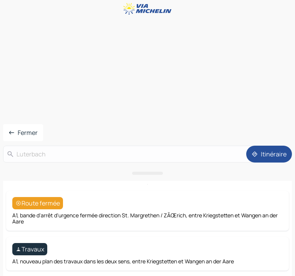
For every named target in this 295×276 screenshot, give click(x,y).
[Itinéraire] (269, 154)
